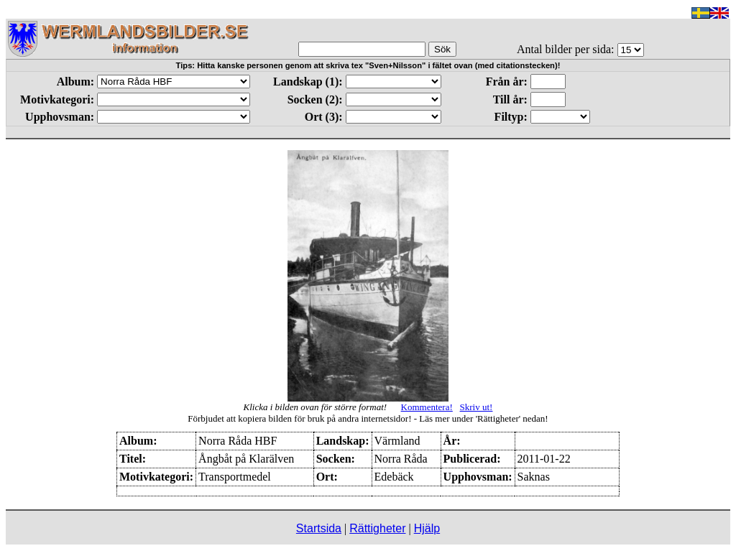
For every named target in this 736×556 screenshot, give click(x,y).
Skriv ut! (476, 407)
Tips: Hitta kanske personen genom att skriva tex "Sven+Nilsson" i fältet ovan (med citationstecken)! (368, 65)
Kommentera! (427, 407)
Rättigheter (377, 528)
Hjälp (427, 528)
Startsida (318, 528)
